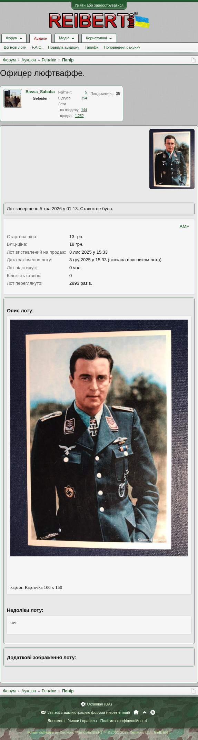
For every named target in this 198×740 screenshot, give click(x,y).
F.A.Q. (37, 47)
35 (118, 94)
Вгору (144, 712)
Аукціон (40, 38)
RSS (152, 712)
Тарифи (92, 47)
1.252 (79, 116)
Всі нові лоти (15, 47)
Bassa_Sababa (40, 91)
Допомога (56, 721)
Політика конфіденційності (123, 721)
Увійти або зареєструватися (99, 5)
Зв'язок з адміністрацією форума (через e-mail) (88, 712)
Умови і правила (82, 721)
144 (84, 110)
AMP (184, 226)
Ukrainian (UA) (99, 704)
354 (84, 98)
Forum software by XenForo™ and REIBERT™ (99, 732)
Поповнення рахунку (122, 47)
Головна (136, 712)
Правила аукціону (63, 47)
